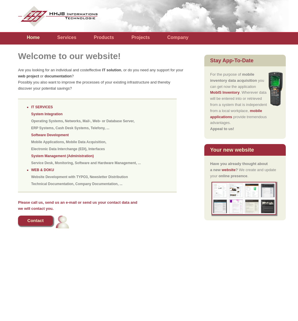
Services (66, 37)
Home (33, 37)
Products (104, 37)
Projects (141, 37)
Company (178, 37)
